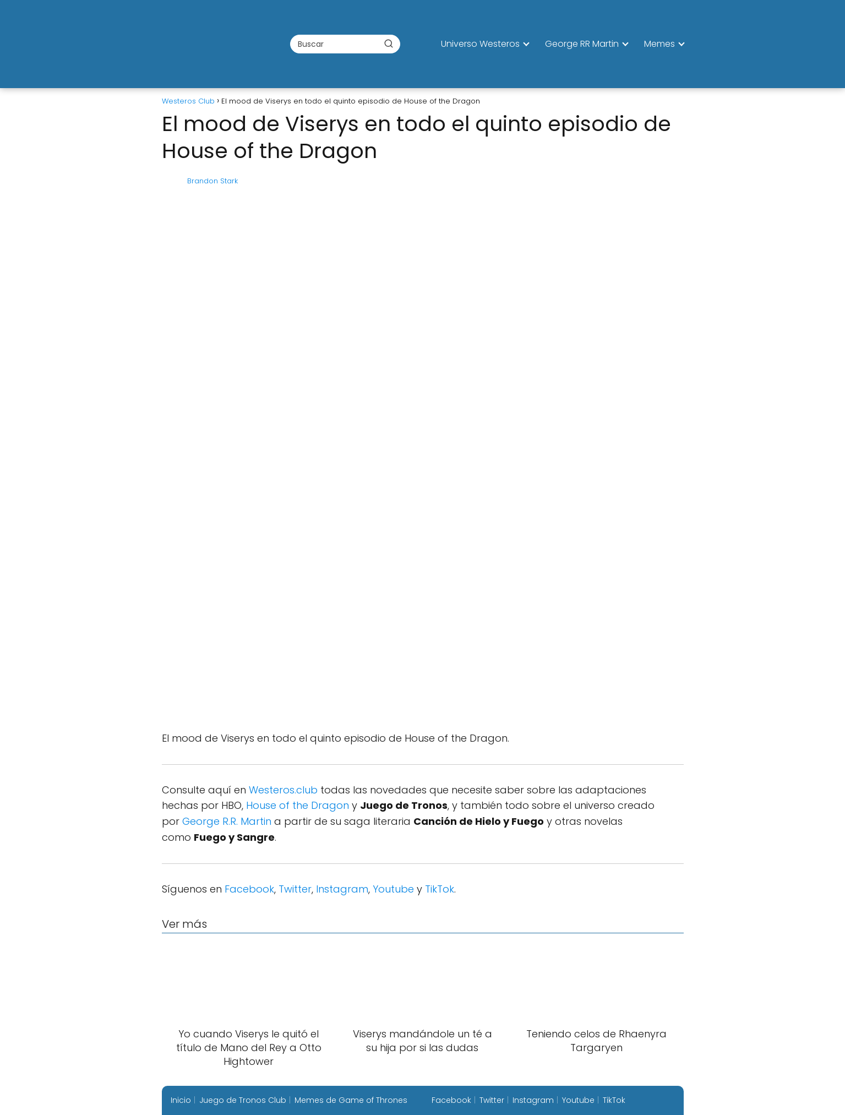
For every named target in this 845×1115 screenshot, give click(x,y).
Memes (659, 43)
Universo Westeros (480, 43)
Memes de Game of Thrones (351, 1100)
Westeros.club (283, 790)
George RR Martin (582, 43)
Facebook (249, 889)
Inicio (181, 1100)
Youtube (393, 889)
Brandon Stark (212, 181)
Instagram (342, 889)
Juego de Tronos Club (242, 1100)
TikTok (439, 889)
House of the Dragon (297, 805)
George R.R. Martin (226, 821)
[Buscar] (388, 43)
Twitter (295, 889)
